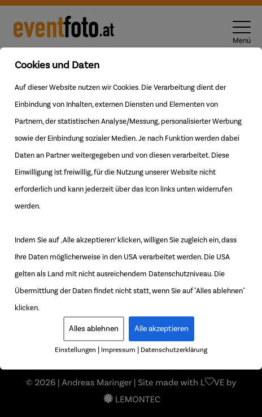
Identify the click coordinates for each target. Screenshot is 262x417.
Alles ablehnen (94, 329)
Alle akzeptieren (161, 329)
